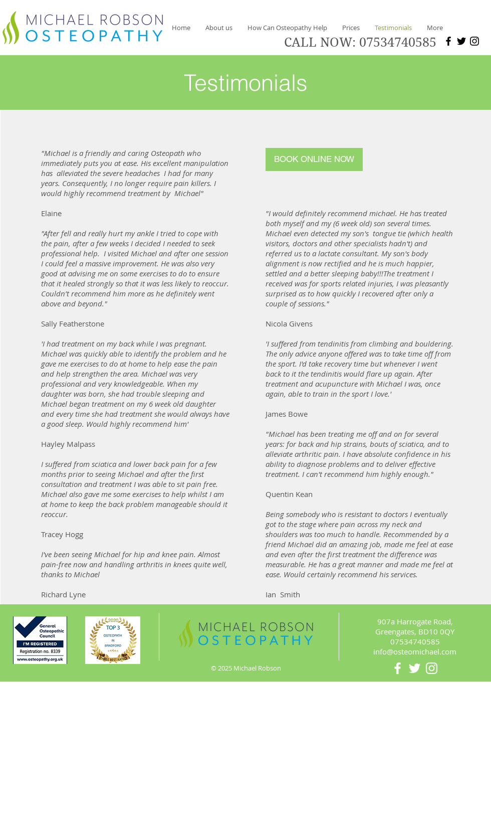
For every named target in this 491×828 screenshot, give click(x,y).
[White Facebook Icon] (397, 668)
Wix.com (314, 792)
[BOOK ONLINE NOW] (314, 159)
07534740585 (397, 42)
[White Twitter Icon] (414, 668)
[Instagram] (474, 41)
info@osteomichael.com (414, 651)
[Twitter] (461, 41)
